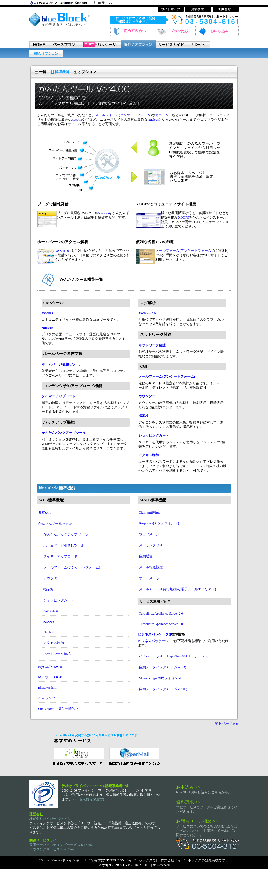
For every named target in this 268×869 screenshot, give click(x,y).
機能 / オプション (138, 44)
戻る (218, 724)
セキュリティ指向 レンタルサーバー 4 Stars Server (78, 755)
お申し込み (218, 31)
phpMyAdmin (47, 687)
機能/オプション (46, 53)
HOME (38, 44)
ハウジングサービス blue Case (51, 849)
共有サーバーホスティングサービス (108, 2)
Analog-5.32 (46, 698)
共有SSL (44, 513)
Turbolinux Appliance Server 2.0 (161, 613)
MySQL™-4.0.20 (50, 677)
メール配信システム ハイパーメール (134, 755)
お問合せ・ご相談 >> (197, 821)
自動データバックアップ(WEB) (162, 667)
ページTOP (230, 724)
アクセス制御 (148, 455)
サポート (198, 44)
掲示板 (143, 416)
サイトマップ (171, 9)
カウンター (163, 115)
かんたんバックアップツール (64, 433)
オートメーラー (151, 578)
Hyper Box (43, 2)
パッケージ (99, 44)
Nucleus (153, 119)
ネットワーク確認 (152, 345)
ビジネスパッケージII (154, 634)
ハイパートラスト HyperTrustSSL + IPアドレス (173, 656)
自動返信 (146, 556)
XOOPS (76, 119)
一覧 (42, 72)
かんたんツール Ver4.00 (55, 524)
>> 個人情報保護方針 (89, 799)
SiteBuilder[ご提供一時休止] (59, 709)
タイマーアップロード (59, 396)
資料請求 (198, 9)
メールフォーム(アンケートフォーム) (123, 115)
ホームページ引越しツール (62, 364)
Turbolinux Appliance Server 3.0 (161, 624)
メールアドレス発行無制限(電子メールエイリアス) (177, 589)
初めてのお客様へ (131, 31)
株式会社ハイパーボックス (49, 819)
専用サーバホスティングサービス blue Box (61, 845)
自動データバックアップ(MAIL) (163, 689)
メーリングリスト (152, 545)
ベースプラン (63, 44)
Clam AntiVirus (149, 512)
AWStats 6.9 (62, 251)
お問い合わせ (226, 9)
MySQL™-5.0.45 (50, 667)
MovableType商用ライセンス (160, 678)
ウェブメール (149, 534)
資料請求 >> (188, 802)
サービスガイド (172, 44)
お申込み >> (188, 787)
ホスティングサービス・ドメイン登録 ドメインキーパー (75, 2)
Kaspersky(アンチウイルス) (159, 523)
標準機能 (62, 72)
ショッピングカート (153, 435)
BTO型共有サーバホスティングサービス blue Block (59, 19)
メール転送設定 (151, 567)
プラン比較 (175, 31)
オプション (87, 72)
